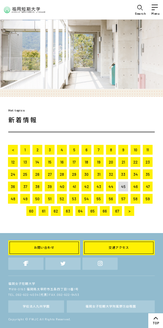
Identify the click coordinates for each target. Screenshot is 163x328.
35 (148, 174)
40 (62, 186)
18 (86, 162)
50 (37, 198)
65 (92, 211)
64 (80, 211)
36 (13, 186)
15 (49, 162)
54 (86, 198)
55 (99, 198)
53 (74, 198)
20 (111, 162)
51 (49, 198)
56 (111, 198)
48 (13, 198)
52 (62, 198)
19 (98, 162)
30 (86, 174)
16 (62, 162)
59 (148, 198)
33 (123, 174)
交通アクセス (119, 247)
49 (25, 198)
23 (148, 162)
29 (74, 174)
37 (25, 186)
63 (68, 211)
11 (147, 149)
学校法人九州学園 (36, 306)
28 (62, 174)
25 (25, 174)
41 (74, 186)
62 (56, 211)
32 (111, 174)
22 (135, 162)
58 (135, 198)
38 (37, 186)
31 (98, 174)
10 (135, 149)
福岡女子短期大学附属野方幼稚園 (110, 306)
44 (110, 186)
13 (25, 162)
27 (50, 174)
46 (135, 186)
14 (37, 162)
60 (31, 211)
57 (123, 198)
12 (13, 162)
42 (86, 186)
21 (123, 162)
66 (105, 211)
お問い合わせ (44, 247)
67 (117, 211)
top (155, 320)
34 (135, 174)
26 (37, 174)
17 (74, 162)
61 (43, 211)
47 (148, 186)
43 (99, 186)
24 (13, 174)
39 (49, 186)
